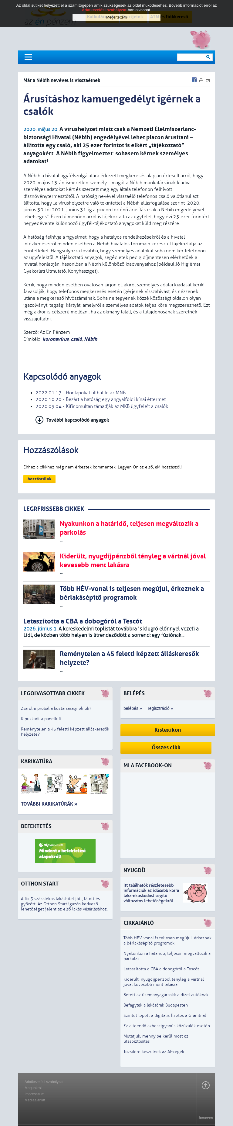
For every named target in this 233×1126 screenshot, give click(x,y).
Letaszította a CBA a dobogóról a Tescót (161, 969)
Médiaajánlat (35, 1100)
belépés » (132, 708)
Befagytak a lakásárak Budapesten (155, 1005)
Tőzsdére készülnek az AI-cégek (153, 1051)
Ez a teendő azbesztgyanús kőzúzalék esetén (166, 1025)
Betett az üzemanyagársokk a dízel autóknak (165, 994)
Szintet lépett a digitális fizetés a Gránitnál (164, 1015)
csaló (76, 339)
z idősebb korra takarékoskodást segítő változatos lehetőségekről (151, 895)
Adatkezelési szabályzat (44, 1082)
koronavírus (55, 339)
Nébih (90, 339)
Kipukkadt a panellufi (41, 718)
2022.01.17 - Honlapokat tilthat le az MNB (80, 392)
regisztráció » (160, 708)
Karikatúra (36, 761)
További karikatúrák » (49, 804)
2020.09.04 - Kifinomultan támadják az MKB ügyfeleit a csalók (101, 406)
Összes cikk (166, 747)
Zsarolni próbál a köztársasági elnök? (56, 708)
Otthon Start (40, 884)
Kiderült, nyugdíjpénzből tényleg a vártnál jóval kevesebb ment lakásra (163, 982)
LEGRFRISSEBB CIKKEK (53, 509)
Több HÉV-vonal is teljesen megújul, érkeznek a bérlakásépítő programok (167, 940)
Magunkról (33, 1088)
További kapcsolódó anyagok (77, 420)
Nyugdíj (134, 870)
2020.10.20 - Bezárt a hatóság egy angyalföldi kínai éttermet (100, 399)
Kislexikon (167, 730)
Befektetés (36, 826)
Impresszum (34, 1094)
